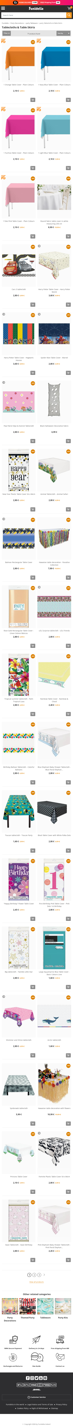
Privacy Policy (61, 1404)
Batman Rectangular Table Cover (18, 562)
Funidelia (5, 23)
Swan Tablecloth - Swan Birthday (18, 1245)
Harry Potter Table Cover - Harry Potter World (54, 290)
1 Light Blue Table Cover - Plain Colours (54, 153)
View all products (36, 1282)
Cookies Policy (23, 1408)
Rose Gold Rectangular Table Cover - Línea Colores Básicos (19, 631)
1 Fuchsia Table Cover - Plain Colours (19, 153)
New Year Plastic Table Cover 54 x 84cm (18, 494)
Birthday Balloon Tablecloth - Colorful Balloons (18, 768)
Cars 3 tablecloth (19, 289)
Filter (6, 33)
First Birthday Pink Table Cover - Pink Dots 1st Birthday (54, 904)
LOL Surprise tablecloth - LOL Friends (54, 630)
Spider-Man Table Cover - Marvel (54, 357)
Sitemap (54, 1408)
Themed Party (28, 1317)
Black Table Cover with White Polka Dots (54, 835)
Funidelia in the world (15, 1404)
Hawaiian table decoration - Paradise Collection (54, 563)
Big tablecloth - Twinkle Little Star (19, 972)
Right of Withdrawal (40, 1408)
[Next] (44, 1275)
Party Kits (63, 1317)
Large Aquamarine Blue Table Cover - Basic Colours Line (54, 973)
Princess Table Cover (18, 1176)
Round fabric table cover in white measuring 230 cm (54, 222)
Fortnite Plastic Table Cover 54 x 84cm (54, 1176)
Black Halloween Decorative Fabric (54, 426)
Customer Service (37, 1397)
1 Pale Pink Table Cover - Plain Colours (19, 221)
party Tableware (32, 23)
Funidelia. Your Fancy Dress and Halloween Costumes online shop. (36, 8)
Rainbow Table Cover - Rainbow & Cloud (54, 700)
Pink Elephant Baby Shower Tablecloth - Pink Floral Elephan (54, 1246)
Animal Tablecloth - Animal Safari (54, 494)
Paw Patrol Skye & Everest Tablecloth (19, 426)
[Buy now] (32, 100)
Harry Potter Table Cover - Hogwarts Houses (19, 358)
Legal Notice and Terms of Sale (40, 1404)
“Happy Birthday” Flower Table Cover (19, 903)
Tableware (45, 1317)
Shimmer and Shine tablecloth (18, 1040)
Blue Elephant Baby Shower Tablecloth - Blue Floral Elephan (54, 768)
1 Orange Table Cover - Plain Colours (19, 84)
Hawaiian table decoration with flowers (54, 1108)
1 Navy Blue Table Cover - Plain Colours (54, 84)
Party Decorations (17, 23)
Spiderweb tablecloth (19, 1108)
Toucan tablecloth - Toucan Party (18, 835)
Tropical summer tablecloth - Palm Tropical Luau (18, 700)
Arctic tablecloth (54, 1040)
